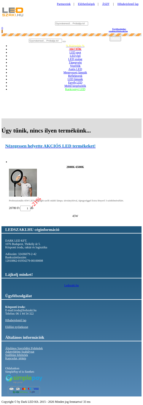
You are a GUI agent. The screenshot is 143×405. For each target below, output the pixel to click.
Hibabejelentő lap (128, 4)
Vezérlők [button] (75, 65)
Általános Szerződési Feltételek (24, 348)
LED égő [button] (75, 55)
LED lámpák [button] (75, 79)
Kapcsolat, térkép (15, 358)
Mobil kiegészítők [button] (75, 85)
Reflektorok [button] (75, 75)
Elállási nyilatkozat (16, 327)
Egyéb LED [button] (75, 82)
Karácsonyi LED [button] (75, 89)
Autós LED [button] (75, 69)
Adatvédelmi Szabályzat (19, 351)
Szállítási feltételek (16, 355)
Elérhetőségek (86, 4)
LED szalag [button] (75, 59)
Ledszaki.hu (71, 285)
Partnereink (64, 4)
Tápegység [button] (75, 62)
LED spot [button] (75, 52)
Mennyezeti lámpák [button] (75, 72)
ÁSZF (105, 4)
